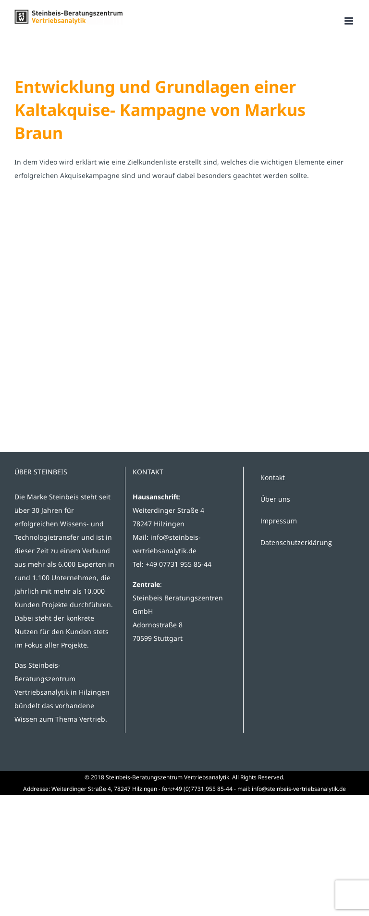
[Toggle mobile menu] (349, 21)
